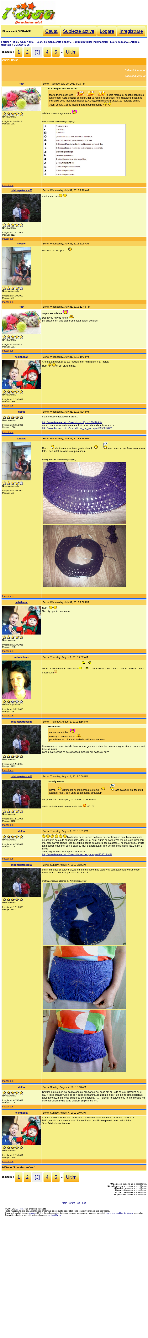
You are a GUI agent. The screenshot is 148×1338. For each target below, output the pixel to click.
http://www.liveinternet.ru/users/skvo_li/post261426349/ (72, 422)
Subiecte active (78, 31)
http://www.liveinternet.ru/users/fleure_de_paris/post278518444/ (77, 854)
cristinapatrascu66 (21, 190)
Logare (107, 31)
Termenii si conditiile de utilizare (119, 1213)
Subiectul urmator (135, 76)
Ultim (71, 52)
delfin (21, 411)
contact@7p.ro (54, 1215)
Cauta (51, 31)
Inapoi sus (7, 185)
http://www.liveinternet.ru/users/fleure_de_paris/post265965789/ (77, 428)
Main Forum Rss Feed (74, 1202)
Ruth (21, 83)
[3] (37, 52)
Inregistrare (131, 31)
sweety (21, 243)
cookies (32, 1213)
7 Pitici (20, 1209)
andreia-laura (21, 657)
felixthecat (21, 356)
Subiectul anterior (135, 70)
